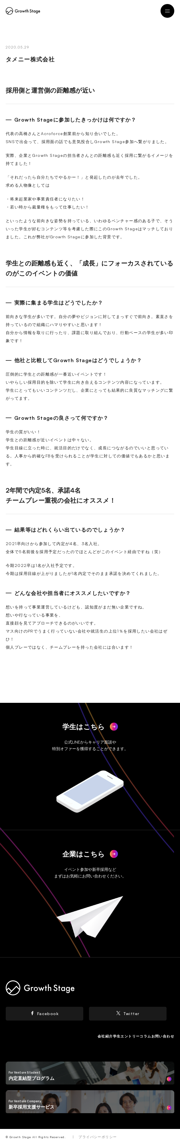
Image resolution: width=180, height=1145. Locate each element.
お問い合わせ (162, 1036)
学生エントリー (126, 1036)
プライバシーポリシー (97, 1137)
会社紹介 (105, 1036)
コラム (145, 1036)
